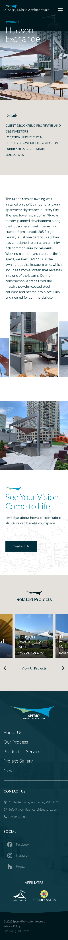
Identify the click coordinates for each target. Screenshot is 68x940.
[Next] (62, 668)
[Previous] (6, 668)
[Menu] (59, 10)
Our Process (16, 742)
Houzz (15, 866)
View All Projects (34, 668)
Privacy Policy (12, 926)
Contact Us (21, 546)
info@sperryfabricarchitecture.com (31, 810)
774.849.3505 (15, 817)
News (9, 770)
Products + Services (23, 751)
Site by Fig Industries (16, 931)
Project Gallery (18, 761)
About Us (13, 732)
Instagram (18, 855)
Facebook (17, 844)
